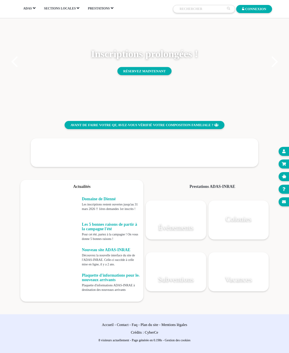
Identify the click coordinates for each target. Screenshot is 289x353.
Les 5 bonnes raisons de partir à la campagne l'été (109, 226)
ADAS (29, 8)
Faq (134, 325)
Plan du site (149, 325)
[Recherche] (202, 9)
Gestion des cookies (178, 340)
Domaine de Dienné (99, 199)
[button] (14, 61)
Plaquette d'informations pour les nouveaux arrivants (111, 277)
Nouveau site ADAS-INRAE (106, 250)
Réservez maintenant (144, 71)
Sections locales (62, 8)
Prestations (101, 8)
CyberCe (151, 332)
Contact (122, 325)
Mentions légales (174, 325)
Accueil (108, 325)
